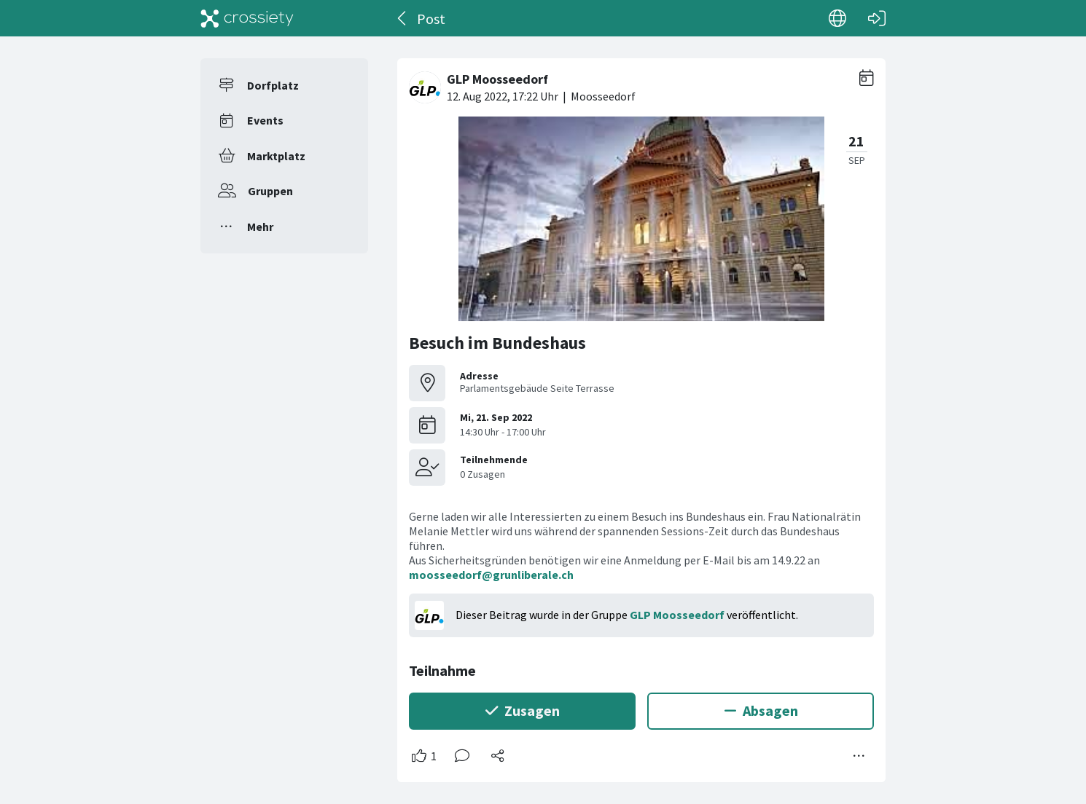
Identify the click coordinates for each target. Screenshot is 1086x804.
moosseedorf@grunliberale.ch (491, 574)
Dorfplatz (273, 85)
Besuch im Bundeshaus (497, 342)
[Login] (876, 18)
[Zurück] (402, 18)
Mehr (260, 226)
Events (265, 120)
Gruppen (270, 191)
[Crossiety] (247, 18)
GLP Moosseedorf (677, 614)
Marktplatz (276, 156)
